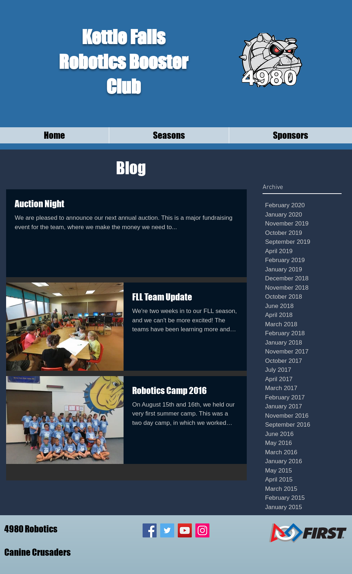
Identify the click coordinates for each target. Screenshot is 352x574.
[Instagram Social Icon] (202, 530)
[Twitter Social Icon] (167, 530)
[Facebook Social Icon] (150, 530)
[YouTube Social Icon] (185, 530)
